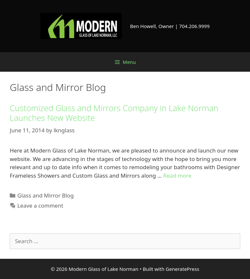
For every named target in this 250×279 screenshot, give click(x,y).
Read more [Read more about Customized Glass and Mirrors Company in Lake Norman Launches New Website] (177, 175)
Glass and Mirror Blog (45, 195)
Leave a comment (40, 205)
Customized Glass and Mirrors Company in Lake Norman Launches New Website (114, 112)
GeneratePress (182, 269)
